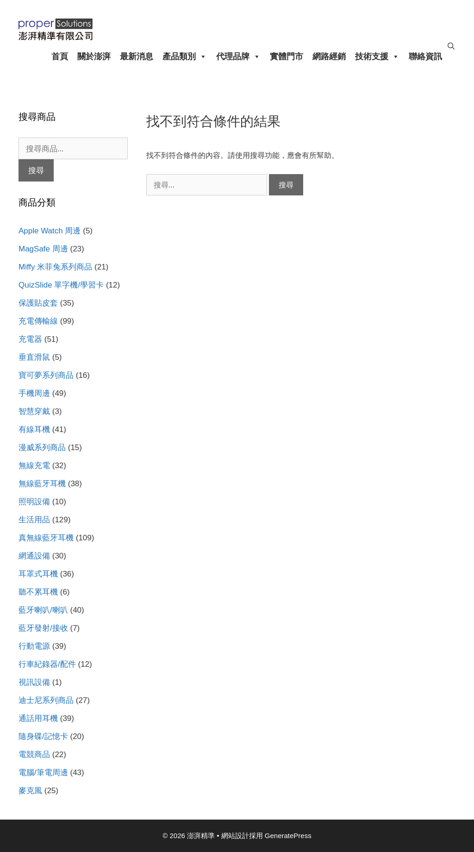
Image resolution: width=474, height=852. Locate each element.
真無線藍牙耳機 (46, 537)
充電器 (30, 339)
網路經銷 (329, 56)
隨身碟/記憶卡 (43, 736)
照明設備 (34, 501)
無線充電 (34, 465)
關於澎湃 (94, 56)
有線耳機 (34, 429)
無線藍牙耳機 (42, 483)
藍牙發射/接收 (43, 628)
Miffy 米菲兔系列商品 (55, 267)
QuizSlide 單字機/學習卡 (61, 285)
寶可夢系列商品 (46, 375)
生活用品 (34, 519)
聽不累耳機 (38, 592)
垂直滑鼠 (34, 357)
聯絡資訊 (425, 56)
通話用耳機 (38, 718)
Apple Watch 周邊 (50, 230)
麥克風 (30, 790)
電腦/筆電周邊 (43, 772)
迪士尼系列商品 (46, 700)
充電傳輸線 (38, 321)
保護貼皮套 (38, 303)
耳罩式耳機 (38, 574)
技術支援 (377, 56)
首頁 (59, 56)
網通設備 (34, 555)
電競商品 (34, 754)
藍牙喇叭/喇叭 (43, 610)
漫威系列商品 (42, 447)
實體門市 (286, 56)
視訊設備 (34, 682)
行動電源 (34, 646)
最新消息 (136, 56)
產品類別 (184, 56)
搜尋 (36, 170)
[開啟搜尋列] (451, 46)
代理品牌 (238, 56)
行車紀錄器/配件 (47, 664)
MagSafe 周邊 (43, 248)
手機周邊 (34, 393)
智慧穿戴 (34, 411)
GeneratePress (288, 835)
